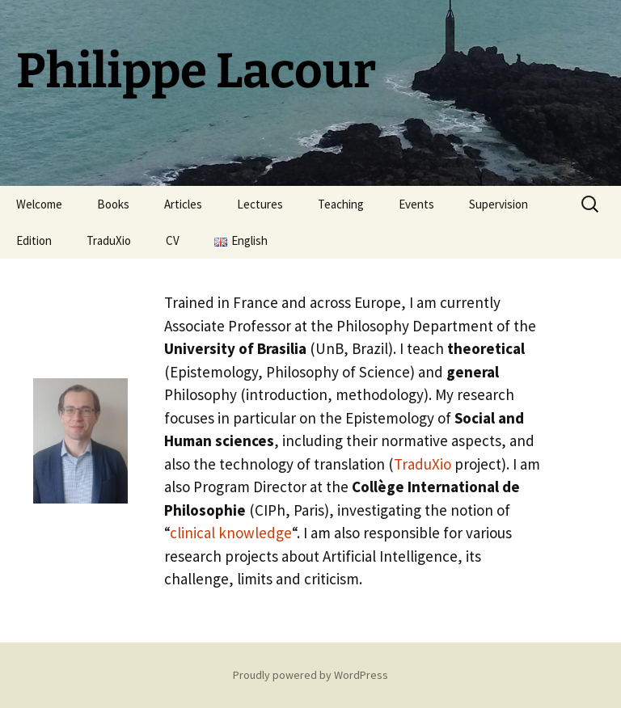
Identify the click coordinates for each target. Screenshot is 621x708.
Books (113, 204)
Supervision (498, 204)
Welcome (39, 204)
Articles (183, 204)
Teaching (341, 204)
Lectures (260, 204)
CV (173, 240)
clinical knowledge (231, 532)
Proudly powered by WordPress (310, 675)
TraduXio (109, 240)
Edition (34, 240)
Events (416, 204)
